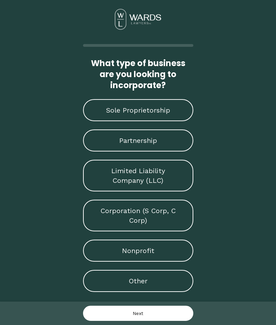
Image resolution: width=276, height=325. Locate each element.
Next (138, 313)
